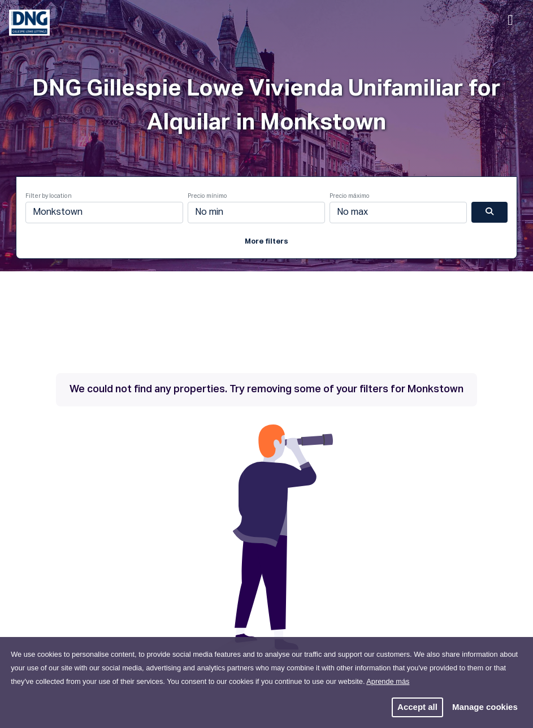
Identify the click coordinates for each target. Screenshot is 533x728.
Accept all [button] (417, 707)
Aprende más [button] (387, 681)
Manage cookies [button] (485, 707)
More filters (266, 241)
